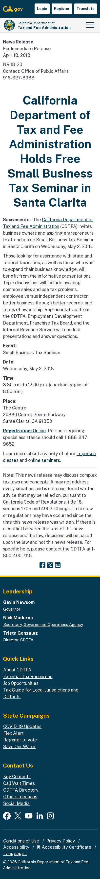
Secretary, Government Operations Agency (43, 624)
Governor (11, 609)
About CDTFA (17, 669)
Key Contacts (17, 776)
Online (24, 430)
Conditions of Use (21, 840)
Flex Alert (13, 733)
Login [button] (42, 8)
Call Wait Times (19, 783)
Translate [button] (86, 8)
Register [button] (62, 8)
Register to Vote (20, 739)
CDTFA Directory (21, 790)
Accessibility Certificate (63, 847)
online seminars (44, 460)
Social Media (16, 803)
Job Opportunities (21, 683)
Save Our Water (19, 746)
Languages (15, 853)
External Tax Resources (27, 676)
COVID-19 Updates (22, 726)
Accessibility (16, 847)
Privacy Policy (60, 840)
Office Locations (20, 796)
